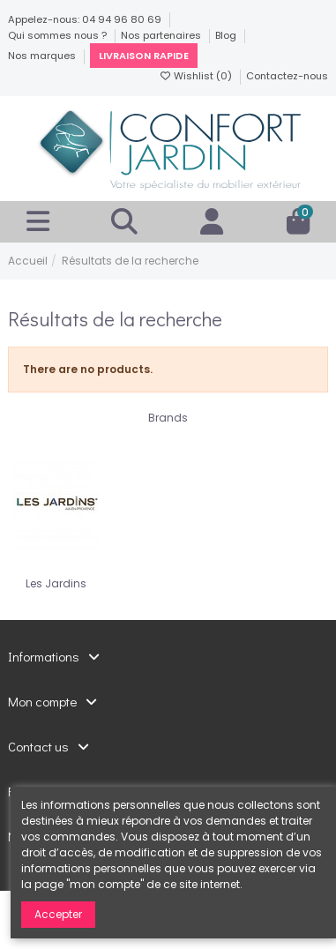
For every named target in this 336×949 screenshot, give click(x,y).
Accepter (58, 914)
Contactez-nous (287, 76)
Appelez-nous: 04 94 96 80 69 (86, 19)
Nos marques (43, 56)
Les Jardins (56, 583)
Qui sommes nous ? (58, 35)
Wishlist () (197, 76)
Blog (227, 35)
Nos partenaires (162, 35)
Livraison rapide (144, 56)
